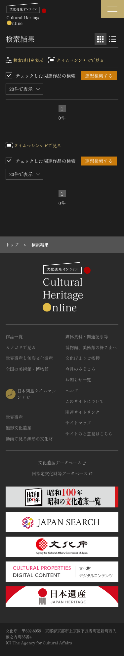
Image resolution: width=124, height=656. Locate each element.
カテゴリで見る (21, 347)
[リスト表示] (112, 39)
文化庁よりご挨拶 (82, 358)
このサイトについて (84, 401)
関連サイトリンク (82, 412)
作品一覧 (14, 336)
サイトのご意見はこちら (89, 433)
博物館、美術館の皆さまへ (91, 347)
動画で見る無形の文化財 (29, 438)
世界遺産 (14, 417)
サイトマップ (78, 423)
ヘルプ (71, 390)
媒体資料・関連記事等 (86, 336)
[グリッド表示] (100, 39)
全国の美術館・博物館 (27, 369)
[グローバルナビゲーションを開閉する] (112, 9)
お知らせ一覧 (78, 379)
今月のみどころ (80, 369)
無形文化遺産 (18, 428)
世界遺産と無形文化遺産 (29, 358)
